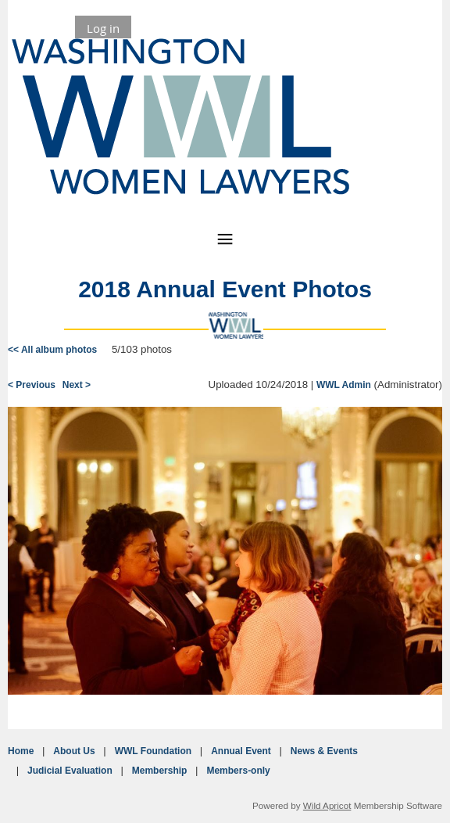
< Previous (31, 384)
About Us (74, 751)
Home (21, 751)
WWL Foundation (153, 751)
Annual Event (241, 751)
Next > (76, 384)
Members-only (238, 770)
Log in (103, 28)
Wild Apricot (327, 805)
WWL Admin (343, 384)
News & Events (324, 751)
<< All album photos (52, 349)
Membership (160, 770)
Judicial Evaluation (69, 770)
